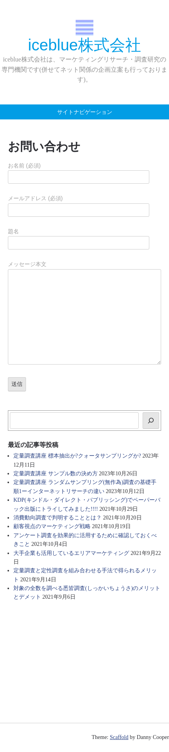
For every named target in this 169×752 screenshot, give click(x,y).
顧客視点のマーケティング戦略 (52, 526)
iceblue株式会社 (84, 45)
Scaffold (119, 737)
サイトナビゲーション (84, 112)
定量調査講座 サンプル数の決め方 (55, 474)
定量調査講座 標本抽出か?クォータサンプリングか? (77, 456)
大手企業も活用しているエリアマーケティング (71, 553)
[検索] (151, 420)
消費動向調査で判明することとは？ (57, 518)
